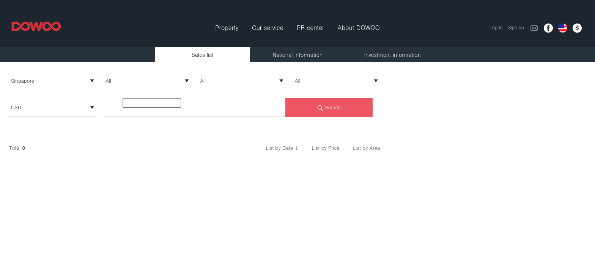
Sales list (203, 54)
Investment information (392, 54)
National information (297, 54)
